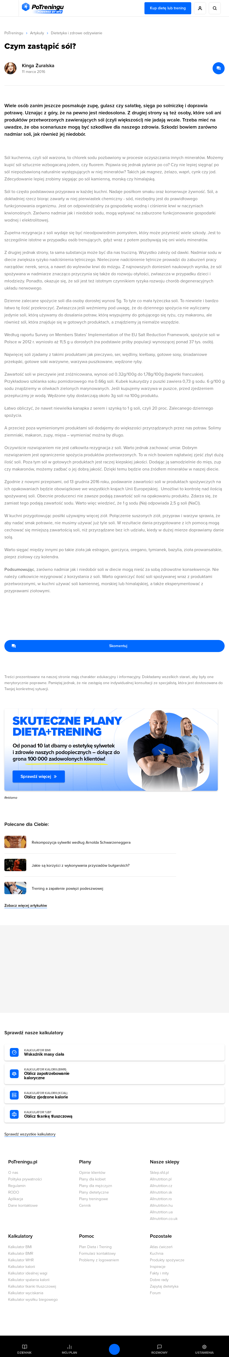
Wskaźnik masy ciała (54, 1052)
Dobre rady (159, 1279)
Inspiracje (158, 1266)
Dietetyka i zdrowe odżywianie (76, 33)
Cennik (85, 1205)
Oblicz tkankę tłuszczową (54, 1114)
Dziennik (24, 1353)
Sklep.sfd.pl (159, 1172)
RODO (13, 1192)
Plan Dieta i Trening (95, 1247)
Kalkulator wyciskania (25, 1293)
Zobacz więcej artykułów (25, 905)
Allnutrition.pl (161, 1179)
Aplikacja (15, 1199)
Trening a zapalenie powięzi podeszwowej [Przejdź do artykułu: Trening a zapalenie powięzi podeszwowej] (67, 888)
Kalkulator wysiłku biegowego (33, 1299)
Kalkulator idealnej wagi (27, 1273)
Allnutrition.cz (161, 1185)
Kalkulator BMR (20, 1253)
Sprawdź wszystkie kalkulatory (30, 1134)
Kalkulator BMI (20, 1247)
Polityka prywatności (25, 1179)
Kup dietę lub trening (168, 8)
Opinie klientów (92, 1172)
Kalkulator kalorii (21, 1266)
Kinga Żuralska (38, 66)
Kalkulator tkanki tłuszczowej (32, 1286)
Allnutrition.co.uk (164, 1218)
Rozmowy (159, 1353)
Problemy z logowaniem (99, 1260)
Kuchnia (156, 1253)
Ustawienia (204, 1353)
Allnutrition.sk (161, 1192)
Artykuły (37, 33)
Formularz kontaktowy (97, 1253)
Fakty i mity (159, 1273)
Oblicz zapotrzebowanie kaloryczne (54, 1074)
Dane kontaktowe (23, 1205)
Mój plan (69, 1353)
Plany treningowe (93, 1199)
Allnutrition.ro (161, 1199)
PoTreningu (13, 33)
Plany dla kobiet (92, 1179)
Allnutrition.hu (161, 1205)
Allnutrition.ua (161, 1212)
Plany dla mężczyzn (95, 1185)
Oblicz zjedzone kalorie (54, 1095)
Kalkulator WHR (21, 1260)
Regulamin (17, 1185)
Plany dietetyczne (94, 1192)
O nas (13, 1172)
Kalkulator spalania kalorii (29, 1279)
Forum (155, 1293)
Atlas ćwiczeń (161, 1247)
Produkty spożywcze (167, 1260)
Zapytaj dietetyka (164, 1286)
